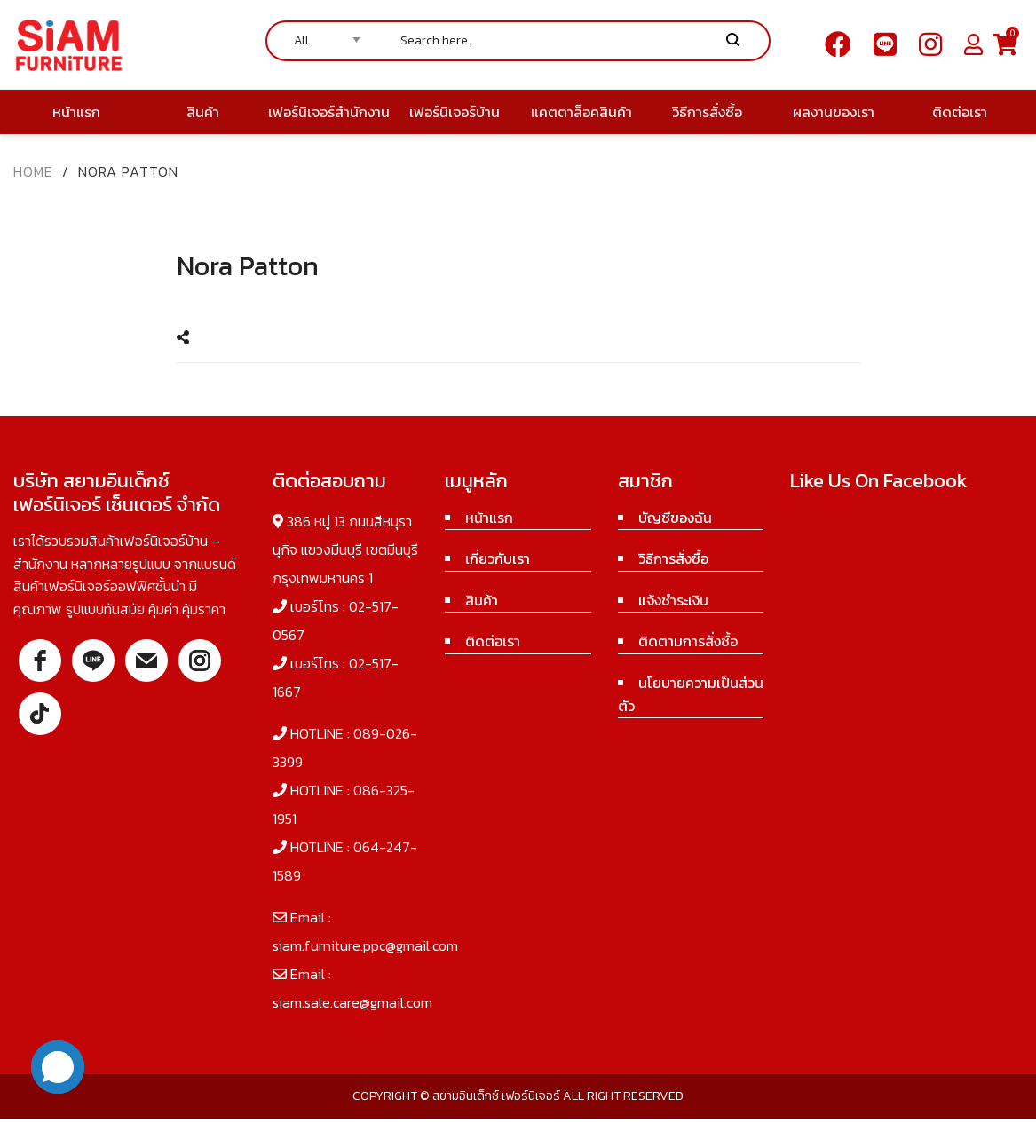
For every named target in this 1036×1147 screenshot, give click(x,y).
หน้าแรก (489, 517)
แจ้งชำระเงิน (673, 600)
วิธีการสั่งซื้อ (673, 558)
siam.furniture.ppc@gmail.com (365, 945)
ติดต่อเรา (492, 641)
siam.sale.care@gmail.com (352, 1002)
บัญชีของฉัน (675, 517)
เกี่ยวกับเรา (497, 558)
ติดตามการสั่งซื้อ (688, 641)
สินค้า (481, 600)
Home (33, 171)
